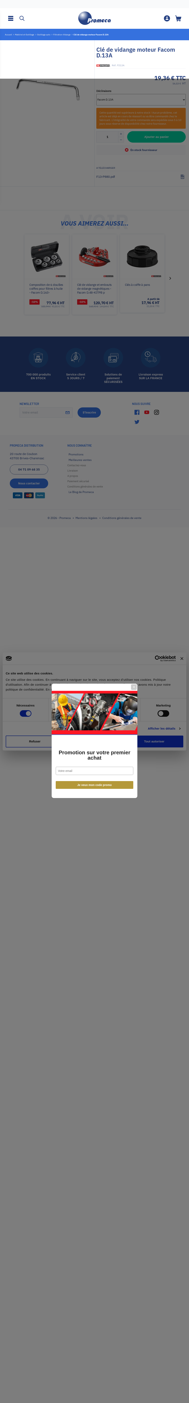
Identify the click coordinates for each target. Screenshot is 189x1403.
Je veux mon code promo (94, 745)
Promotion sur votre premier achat (94, 716)
